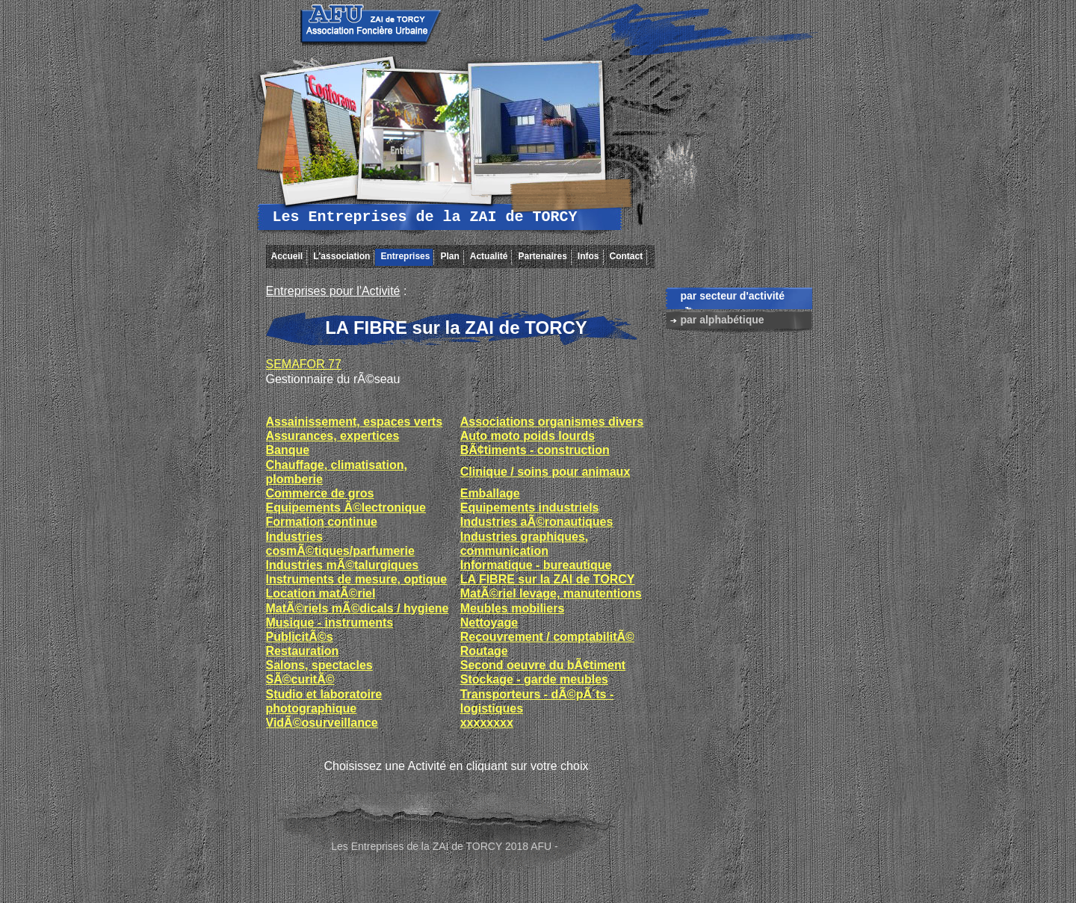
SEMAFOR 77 (303, 364)
